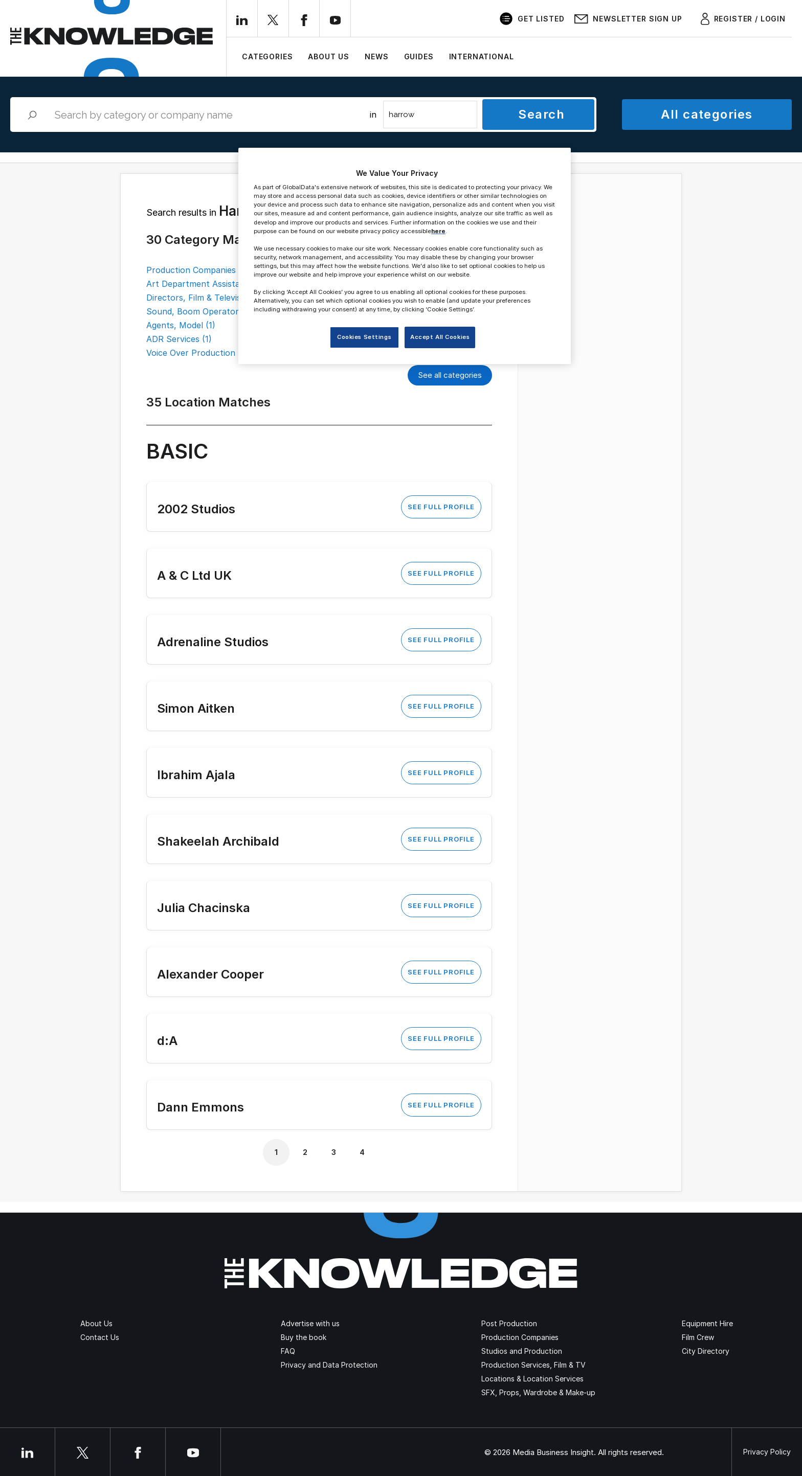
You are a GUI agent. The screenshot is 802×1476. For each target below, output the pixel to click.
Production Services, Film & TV (533, 1364)
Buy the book (303, 1337)
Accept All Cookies (440, 336)
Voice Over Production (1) (197, 353)
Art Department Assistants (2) (206, 284)
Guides (419, 56)
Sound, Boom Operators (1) (200, 311)
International (481, 56)
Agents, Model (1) (180, 325)
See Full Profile (441, 507)
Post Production (509, 1323)
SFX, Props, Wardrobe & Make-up (538, 1392)
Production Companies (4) (198, 270)
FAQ (288, 1351)
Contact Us (99, 1337)
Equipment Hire (707, 1323)
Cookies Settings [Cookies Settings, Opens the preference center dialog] (364, 336)
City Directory (705, 1351)
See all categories (450, 375)
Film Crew (698, 1337)
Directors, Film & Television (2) (206, 297)
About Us (328, 56)
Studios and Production (521, 1351)
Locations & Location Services (532, 1378)
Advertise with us (310, 1323)
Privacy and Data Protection (329, 1364)
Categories (267, 56)
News (376, 56)
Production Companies (520, 1337)
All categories (706, 114)
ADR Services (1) (179, 339)
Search (541, 114)
